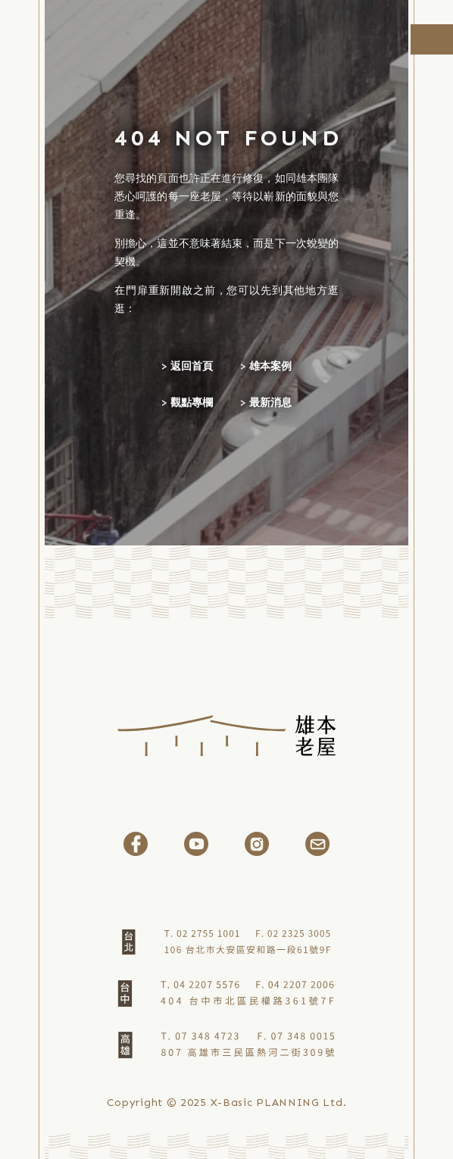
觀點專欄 (191, 402)
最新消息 (270, 402)
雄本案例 (270, 366)
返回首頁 (191, 366)
